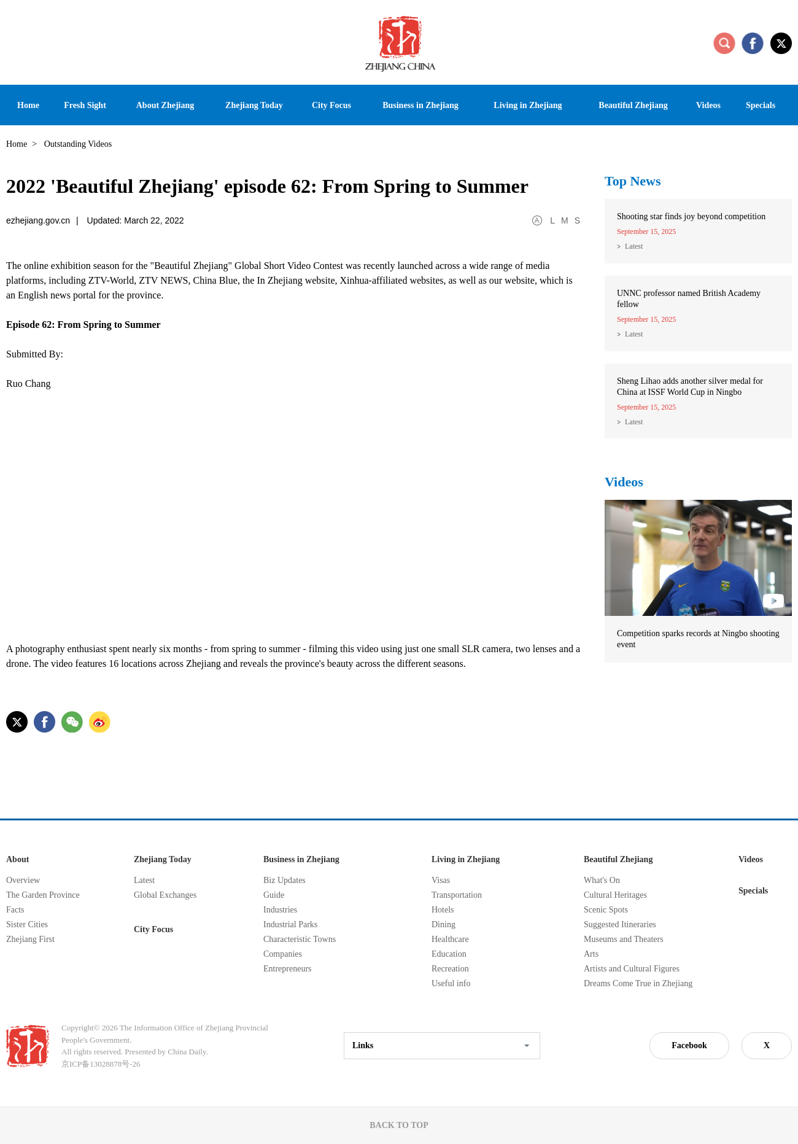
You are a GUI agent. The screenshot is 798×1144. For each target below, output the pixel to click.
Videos (624, 481)
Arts (591, 954)
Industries (280, 909)
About (17, 859)
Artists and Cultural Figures (632, 968)
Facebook (689, 1045)
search (724, 43)
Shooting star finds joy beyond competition (691, 216)
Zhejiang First (30, 939)
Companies (282, 954)
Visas (441, 880)
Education (449, 954)
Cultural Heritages (615, 895)
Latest (634, 246)
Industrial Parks (290, 924)
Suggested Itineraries (620, 924)
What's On (602, 880)
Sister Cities (27, 924)
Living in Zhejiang (466, 859)
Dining (443, 924)
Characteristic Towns (299, 939)
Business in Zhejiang (301, 859)
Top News (633, 181)
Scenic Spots (606, 909)
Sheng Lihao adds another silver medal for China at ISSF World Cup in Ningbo (690, 386)
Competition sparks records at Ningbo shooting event (698, 639)
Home (16, 144)
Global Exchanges (165, 895)
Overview (23, 880)
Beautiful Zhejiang (618, 859)
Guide (273, 895)
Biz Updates (284, 880)
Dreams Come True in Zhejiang (638, 983)
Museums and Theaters (624, 939)
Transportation (457, 895)
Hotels (443, 909)
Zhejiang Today (163, 859)
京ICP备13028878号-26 (101, 1063)
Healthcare (450, 939)
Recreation (450, 968)
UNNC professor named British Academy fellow (689, 299)
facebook (753, 43)
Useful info (451, 983)
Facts (15, 909)
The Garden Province (43, 895)
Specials (753, 890)
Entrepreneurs (287, 968)
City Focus (153, 929)
